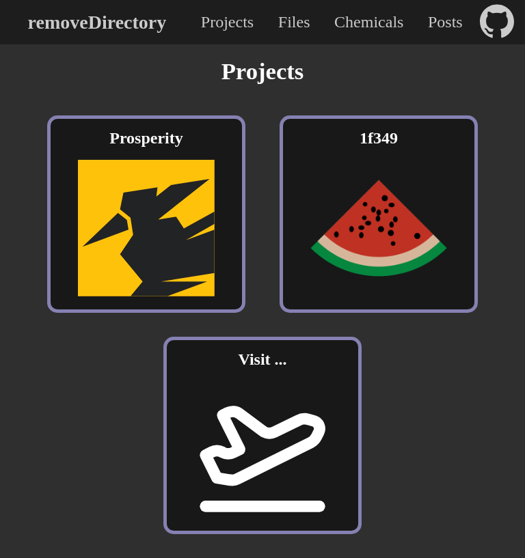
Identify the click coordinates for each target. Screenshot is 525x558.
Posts (445, 22)
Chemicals (368, 22)
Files (294, 22)
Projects (227, 22)
